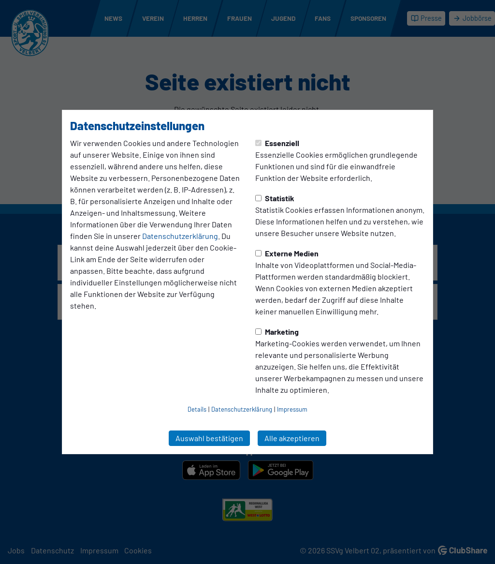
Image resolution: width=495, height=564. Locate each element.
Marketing (277, 331)
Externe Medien (287, 253)
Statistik (274, 198)
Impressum (292, 409)
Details (197, 409)
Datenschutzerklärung (180, 235)
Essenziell (277, 143)
